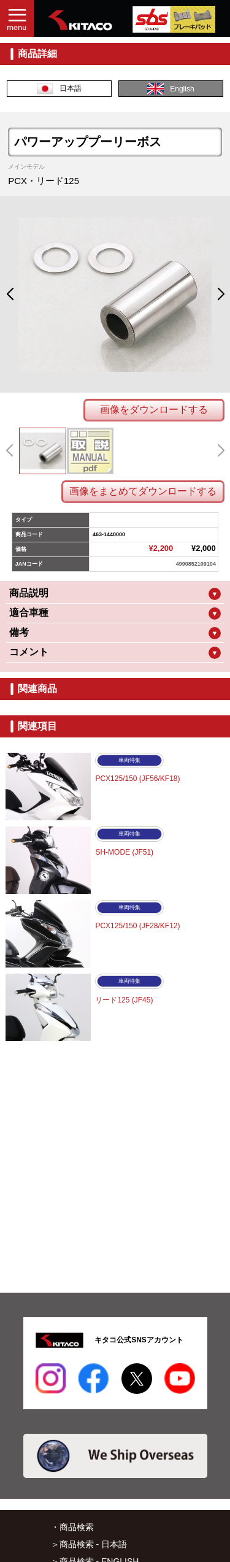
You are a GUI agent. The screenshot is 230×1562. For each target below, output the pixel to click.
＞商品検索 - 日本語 (89, 1544)
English (170, 88)
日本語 (59, 88)
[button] (9, 294)
